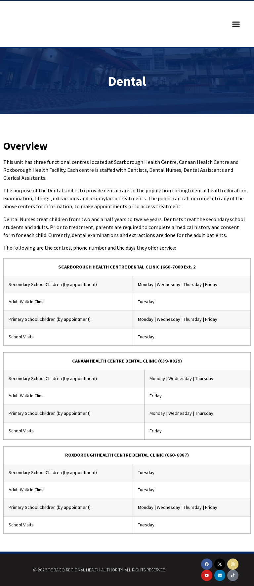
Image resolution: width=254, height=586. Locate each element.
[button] (236, 24)
